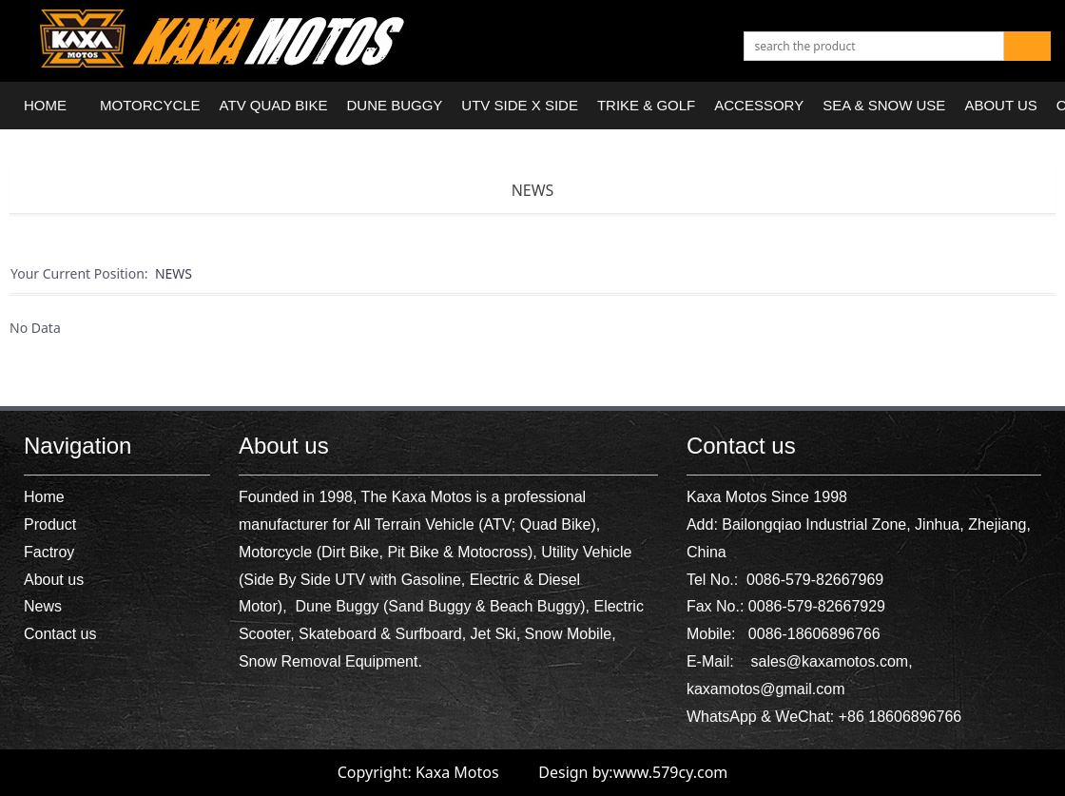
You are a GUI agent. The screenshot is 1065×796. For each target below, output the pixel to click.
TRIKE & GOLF (646, 105)
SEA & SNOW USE (884, 105)
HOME (45, 105)
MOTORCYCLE (150, 105)
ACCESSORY (759, 105)
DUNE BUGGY (395, 105)
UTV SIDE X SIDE (519, 105)
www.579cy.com (670, 772)
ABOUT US (1000, 105)
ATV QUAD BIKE (274, 105)
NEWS (533, 190)
